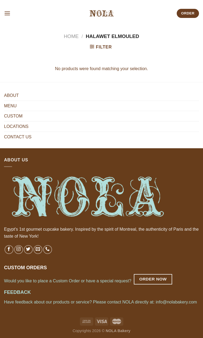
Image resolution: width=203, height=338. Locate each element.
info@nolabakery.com (176, 302)
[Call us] (47, 249)
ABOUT (11, 95)
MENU (10, 106)
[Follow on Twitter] (28, 249)
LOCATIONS (16, 126)
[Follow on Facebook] (9, 249)
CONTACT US (18, 137)
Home (71, 36)
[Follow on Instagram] (18, 249)
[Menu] (7, 13)
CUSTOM (13, 116)
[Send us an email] (38, 249)
